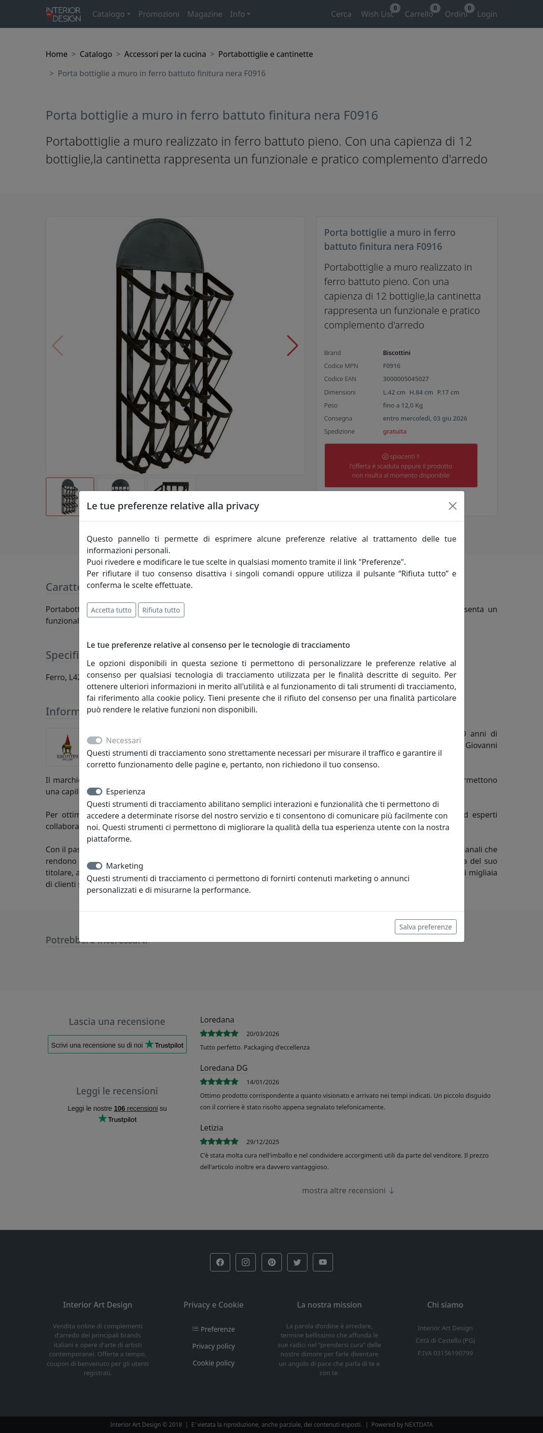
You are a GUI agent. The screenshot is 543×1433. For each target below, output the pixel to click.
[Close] (452, 506)
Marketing (124, 865)
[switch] (94, 791)
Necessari (123, 740)
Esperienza (126, 791)
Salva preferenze (425, 926)
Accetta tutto (111, 609)
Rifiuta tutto (161, 609)
